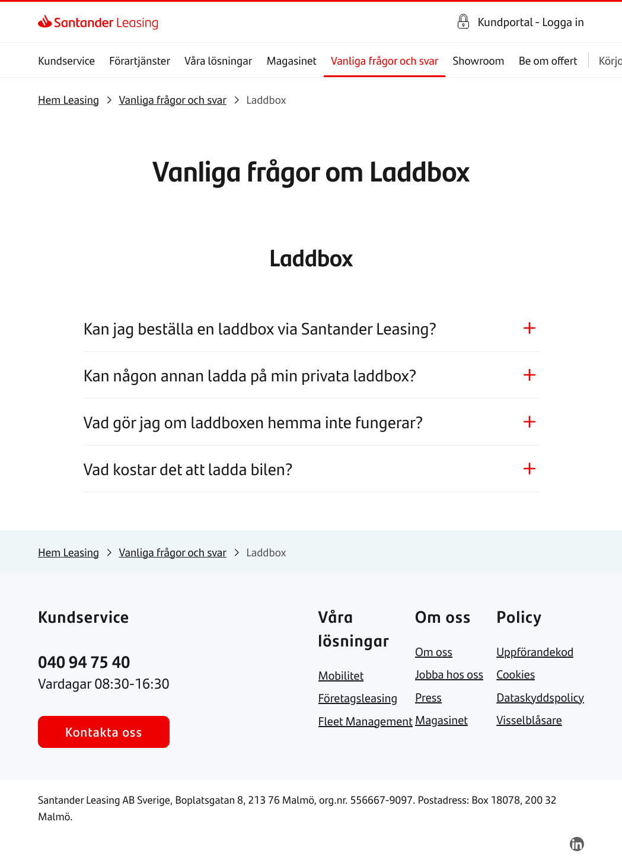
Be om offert (548, 60)
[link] (48, 22)
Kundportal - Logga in (530, 22)
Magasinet (291, 60)
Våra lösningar (218, 60)
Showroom (478, 60)
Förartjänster (139, 60)
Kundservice (66, 60)
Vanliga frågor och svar (384, 60)
